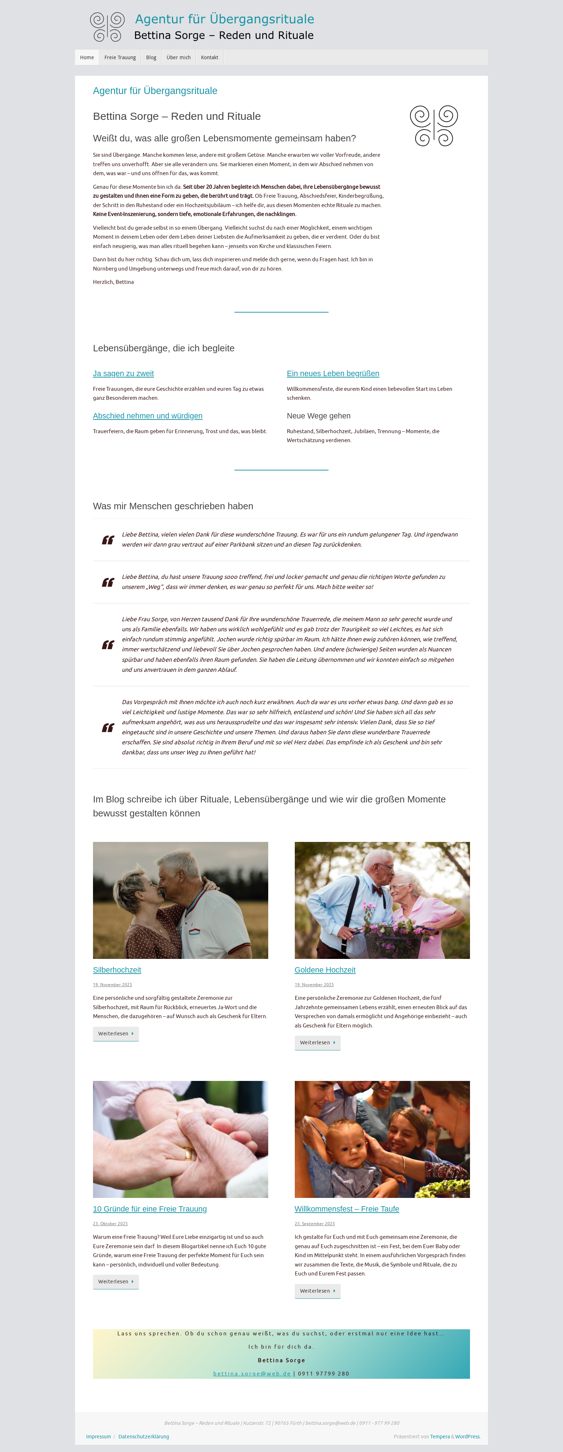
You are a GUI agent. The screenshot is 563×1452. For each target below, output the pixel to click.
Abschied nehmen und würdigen (148, 416)
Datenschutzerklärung (143, 1437)
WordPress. (468, 1437)
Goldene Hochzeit (325, 970)
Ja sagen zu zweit (123, 373)
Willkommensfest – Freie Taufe (347, 1209)
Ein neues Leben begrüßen (333, 373)
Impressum (98, 1437)
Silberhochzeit (117, 970)
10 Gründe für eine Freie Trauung (150, 1209)
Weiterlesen (117, 1034)
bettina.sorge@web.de (252, 1374)
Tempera (440, 1437)
